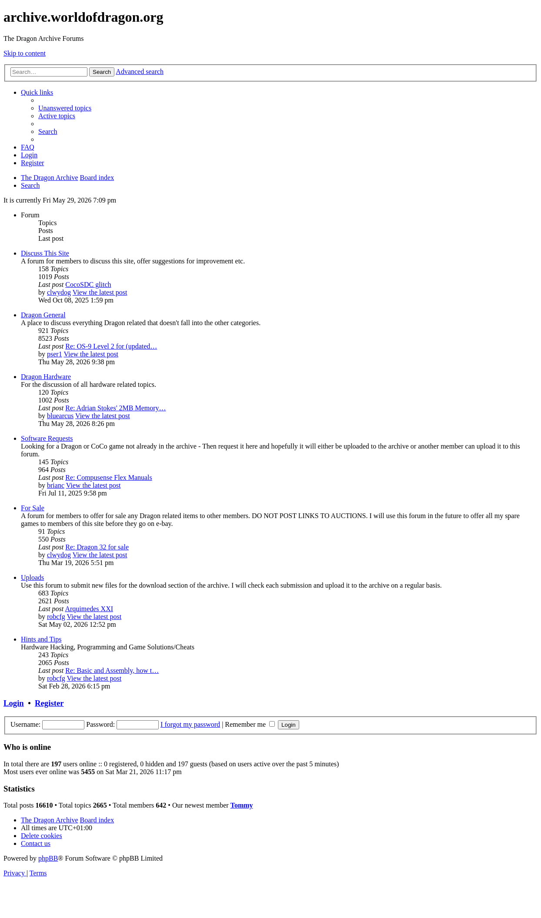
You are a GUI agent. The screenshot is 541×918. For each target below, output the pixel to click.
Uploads (32, 577)
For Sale (32, 508)
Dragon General (43, 315)
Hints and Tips (41, 639)
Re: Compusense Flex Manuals (108, 477)
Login (13, 703)
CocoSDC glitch (88, 284)
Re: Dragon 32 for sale (97, 547)
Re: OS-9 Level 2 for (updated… (111, 346)
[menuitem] (64, 108)
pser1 (54, 354)
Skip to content (24, 53)
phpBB (48, 858)
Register (49, 703)
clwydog (59, 292)
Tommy (241, 805)
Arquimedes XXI (89, 608)
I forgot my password (190, 724)
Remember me (250, 724)
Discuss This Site (45, 253)
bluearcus (60, 415)
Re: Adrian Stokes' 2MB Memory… (115, 408)
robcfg (56, 616)
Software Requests (47, 438)
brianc (55, 485)
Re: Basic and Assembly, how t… (112, 670)
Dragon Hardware (46, 376)
